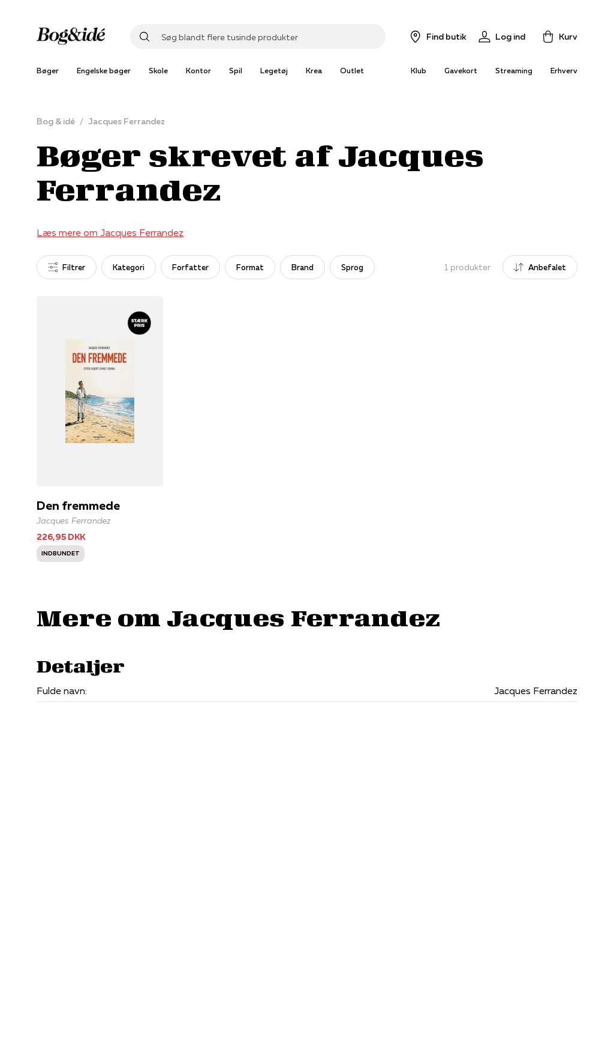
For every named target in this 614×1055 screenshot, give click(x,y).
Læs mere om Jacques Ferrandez (110, 232)
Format (250, 267)
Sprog (352, 267)
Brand (302, 267)
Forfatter (190, 267)
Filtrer (66, 267)
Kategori (129, 267)
